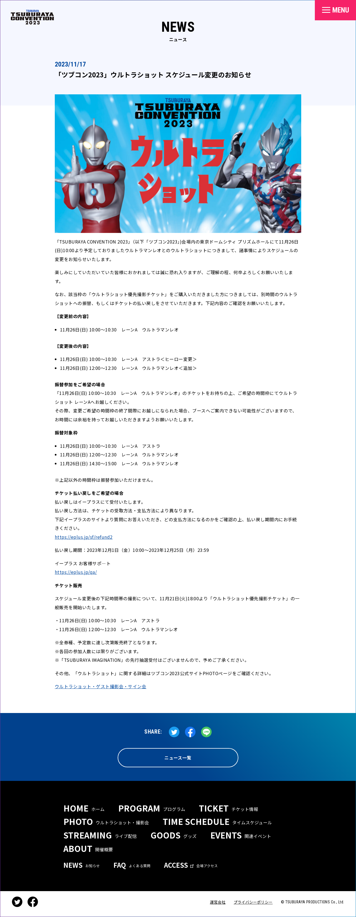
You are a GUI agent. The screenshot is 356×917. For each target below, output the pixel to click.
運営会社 (218, 902)
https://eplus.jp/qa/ (76, 572)
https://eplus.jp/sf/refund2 (84, 537)
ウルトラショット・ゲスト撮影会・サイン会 (100, 686)
